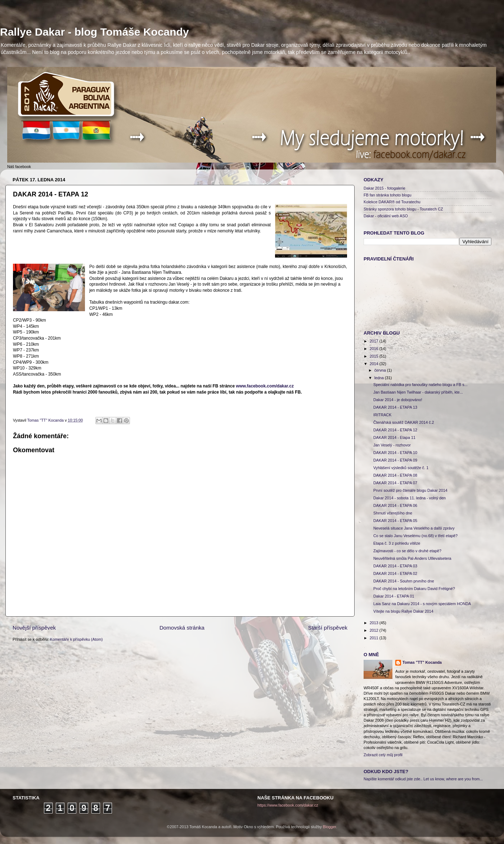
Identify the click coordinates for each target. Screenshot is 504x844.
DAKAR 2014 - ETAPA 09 (395, 460)
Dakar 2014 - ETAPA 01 (393, 596)
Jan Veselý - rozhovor (392, 445)
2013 (374, 623)
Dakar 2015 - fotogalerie (384, 188)
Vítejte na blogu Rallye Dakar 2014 (403, 611)
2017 (374, 341)
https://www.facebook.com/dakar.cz (287, 805)
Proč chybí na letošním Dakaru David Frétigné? (414, 588)
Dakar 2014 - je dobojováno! (397, 400)
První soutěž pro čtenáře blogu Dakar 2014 (410, 490)
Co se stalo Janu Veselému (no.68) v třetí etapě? (415, 536)
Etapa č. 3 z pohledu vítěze (396, 543)
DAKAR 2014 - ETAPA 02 (395, 573)
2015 (374, 356)
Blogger (329, 827)
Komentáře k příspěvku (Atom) (76, 639)
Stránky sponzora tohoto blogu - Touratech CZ (403, 209)
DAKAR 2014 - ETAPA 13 (395, 407)
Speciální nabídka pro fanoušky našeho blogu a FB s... (420, 384)
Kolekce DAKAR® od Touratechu (392, 202)
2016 (374, 348)
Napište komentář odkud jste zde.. (393, 779)
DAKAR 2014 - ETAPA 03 (395, 566)
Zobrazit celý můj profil (383, 755)
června (380, 370)
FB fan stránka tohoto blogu (387, 195)
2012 (374, 630)
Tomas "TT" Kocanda (46, 420)
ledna (379, 378)
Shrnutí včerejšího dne (392, 513)
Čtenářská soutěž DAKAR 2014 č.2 (403, 422)
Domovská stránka (181, 628)
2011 (374, 638)
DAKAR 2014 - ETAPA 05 (395, 520)
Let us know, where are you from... (453, 779)
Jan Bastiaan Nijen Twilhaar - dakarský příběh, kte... (418, 392)
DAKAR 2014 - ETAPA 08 (395, 475)
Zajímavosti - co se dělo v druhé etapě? (407, 551)
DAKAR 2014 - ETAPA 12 (395, 430)
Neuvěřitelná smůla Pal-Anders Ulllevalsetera (412, 558)
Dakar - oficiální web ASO (386, 216)
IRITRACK (382, 415)
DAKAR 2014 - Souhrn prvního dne (403, 581)
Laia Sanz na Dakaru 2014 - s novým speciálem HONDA (422, 604)
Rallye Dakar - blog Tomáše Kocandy (94, 32)
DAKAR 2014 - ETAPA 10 (395, 452)
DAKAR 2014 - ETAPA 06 (395, 505)
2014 (374, 364)
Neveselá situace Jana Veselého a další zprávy (414, 528)
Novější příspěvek (34, 628)
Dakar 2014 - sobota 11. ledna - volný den (409, 498)
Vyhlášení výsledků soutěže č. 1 (400, 468)
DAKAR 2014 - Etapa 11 (394, 437)
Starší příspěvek (327, 628)
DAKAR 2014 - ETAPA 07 (395, 483)
